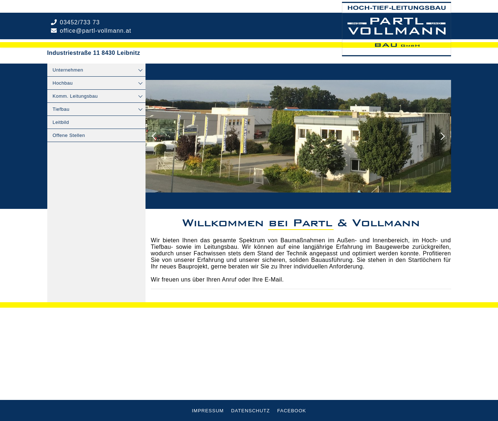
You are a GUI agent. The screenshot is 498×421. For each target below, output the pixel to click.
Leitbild (61, 122)
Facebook (291, 410)
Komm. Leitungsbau (75, 96)
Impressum (208, 410)
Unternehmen (68, 70)
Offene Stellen (69, 135)
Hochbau (63, 83)
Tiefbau (61, 109)
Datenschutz (250, 410)
